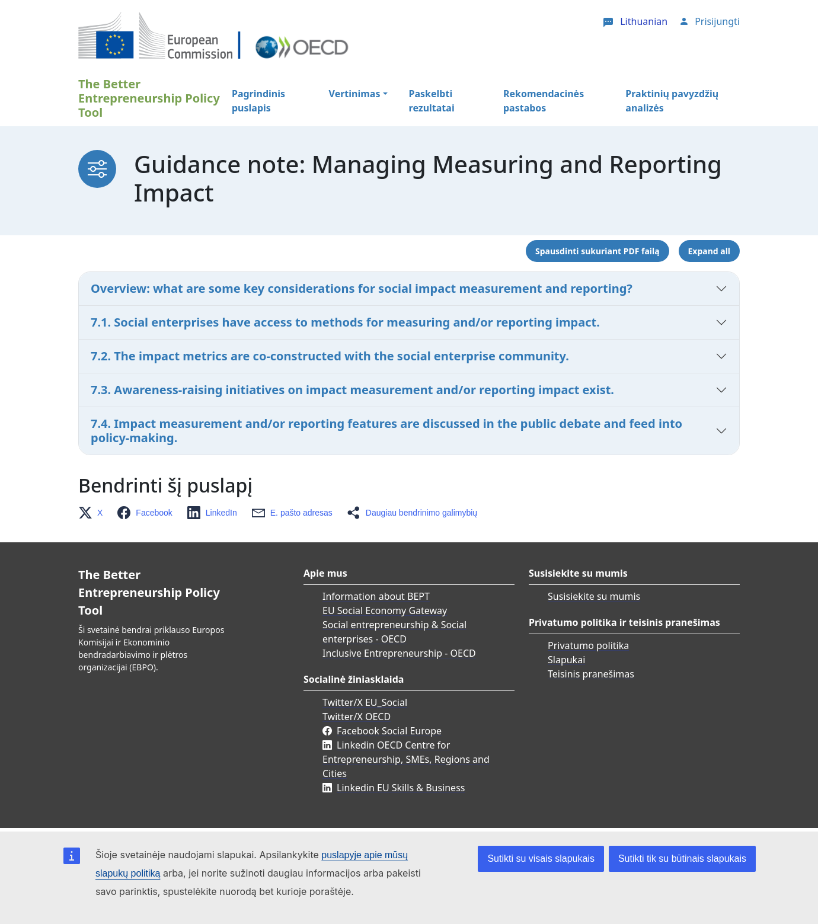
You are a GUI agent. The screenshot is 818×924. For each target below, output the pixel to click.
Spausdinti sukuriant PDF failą (597, 251)
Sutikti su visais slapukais (541, 858)
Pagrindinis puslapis (258, 100)
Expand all (709, 251)
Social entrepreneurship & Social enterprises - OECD (394, 631)
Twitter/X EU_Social (364, 702)
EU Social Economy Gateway (384, 610)
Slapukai (566, 659)
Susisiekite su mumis (594, 596)
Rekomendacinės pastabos (543, 100)
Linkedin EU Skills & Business (401, 787)
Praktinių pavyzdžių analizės (671, 100)
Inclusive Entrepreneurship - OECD (399, 653)
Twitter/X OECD (356, 716)
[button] (94, 513)
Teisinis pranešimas (591, 673)
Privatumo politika (588, 645)
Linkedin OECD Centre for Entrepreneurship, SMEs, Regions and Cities (406, 759)
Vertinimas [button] (355, 93)
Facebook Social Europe (389, 730)
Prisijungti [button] (717, 21)
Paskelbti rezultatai (432, 100)
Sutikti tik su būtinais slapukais (682, 858)
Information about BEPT (376, 596)
